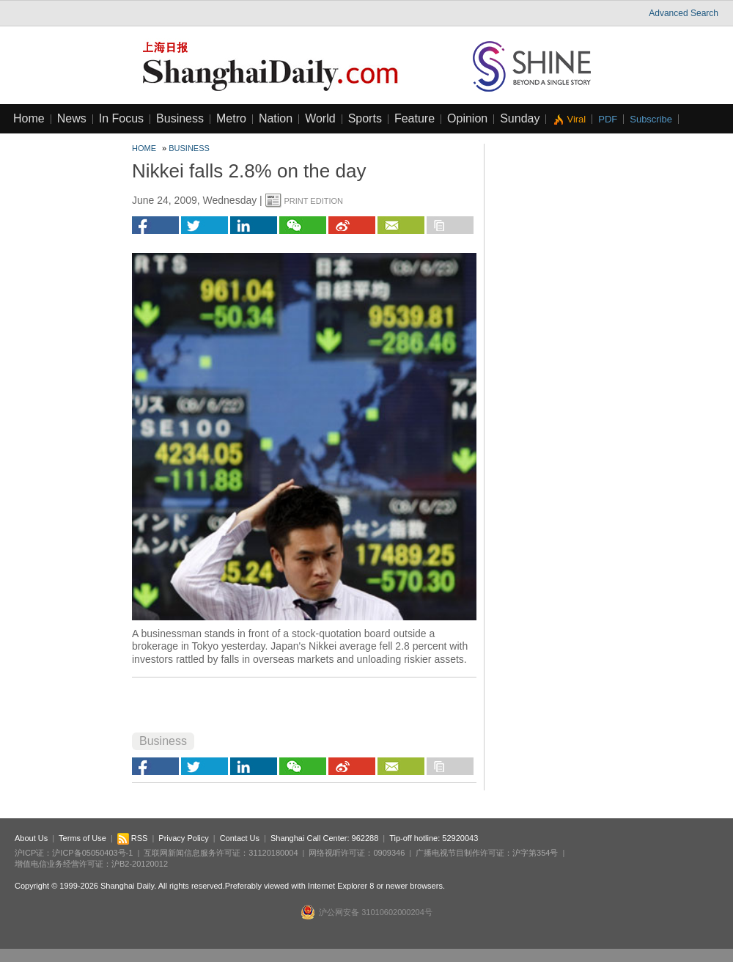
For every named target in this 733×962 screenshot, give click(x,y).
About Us (31, 838)
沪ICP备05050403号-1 (92, 852)
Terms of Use (82, 838)
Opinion (467, 118)
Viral (576, 119)
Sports (365, 118)
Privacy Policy (183, 838)
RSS (132, 838)
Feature (414, 118)
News (71, 118)
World (320, 118)
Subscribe (651, 119)
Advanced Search (683, 13)
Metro (231, 118)
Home (29, 118)
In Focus (121, 118)
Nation (275, 118)
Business (180, 118)
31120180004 (273, 852)
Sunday (519, 118)
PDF (607, 119)
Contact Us (239, 838)
